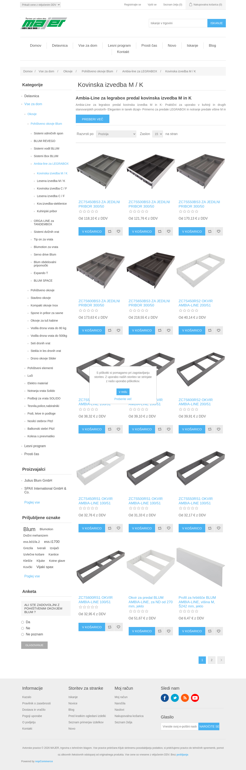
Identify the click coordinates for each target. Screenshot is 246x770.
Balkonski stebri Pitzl (40, 428)
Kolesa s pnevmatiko (41, 436)
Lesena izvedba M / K (51, 181)
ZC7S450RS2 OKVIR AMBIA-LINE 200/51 (196, 303)
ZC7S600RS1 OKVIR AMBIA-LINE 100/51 (96, 600)
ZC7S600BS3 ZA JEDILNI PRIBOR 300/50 (99, 303)
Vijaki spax (45, 567)
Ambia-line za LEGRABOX (51, 163)
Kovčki (27, 567)
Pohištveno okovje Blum (46, 123)
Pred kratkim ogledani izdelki (87, 716)
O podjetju (29, 722)
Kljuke (41, 560)
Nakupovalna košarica (129, 716)
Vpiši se (152, 4)
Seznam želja (123, 722)
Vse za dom (87, 46)
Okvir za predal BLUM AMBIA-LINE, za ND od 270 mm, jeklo (151, 602)
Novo (172, 46)
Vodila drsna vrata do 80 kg (48, 328)
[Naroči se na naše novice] (180, 726)
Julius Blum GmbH (38, 480)
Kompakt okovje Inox (44, 305)
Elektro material (37, 383)
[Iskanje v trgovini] (178, 23)
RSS (185, 698)
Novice (72, 703)
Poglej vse (32, 502)
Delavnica (60, 46)
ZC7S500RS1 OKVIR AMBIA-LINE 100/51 (146, 501)
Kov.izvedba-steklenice (52, 203)
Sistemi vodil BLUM (46, 148)
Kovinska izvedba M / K (52, 173)
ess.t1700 (52, 542)
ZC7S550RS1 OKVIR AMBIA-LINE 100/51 (196, 501)
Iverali (41, 548)
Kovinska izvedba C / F (52, 188)
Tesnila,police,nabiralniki (43, 406)
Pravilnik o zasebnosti (36, 703)
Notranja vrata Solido (41, 390)
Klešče (27, 560)
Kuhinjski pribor (47, 211)
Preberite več (123, 399)
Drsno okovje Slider (43, 358)
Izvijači (54, 548)
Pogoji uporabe (32, 716)
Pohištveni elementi (40, 368)
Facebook (165, 698)
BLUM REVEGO (44, 141)
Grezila (28, 548)
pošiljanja (182, 754)
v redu (123, 392)
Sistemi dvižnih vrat (46, 231)
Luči (30, 375)
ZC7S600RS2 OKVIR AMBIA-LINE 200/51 (196, 402)
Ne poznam (34, 634)
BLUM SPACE (43, 280)
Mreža (214, 134)
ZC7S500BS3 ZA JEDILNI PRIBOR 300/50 (149, 204)
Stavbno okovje (41, 298)
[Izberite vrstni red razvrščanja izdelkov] (116, 134)
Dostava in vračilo (34, 709)
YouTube (195, 698)
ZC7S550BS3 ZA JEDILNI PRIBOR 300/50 (199, 204)
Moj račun (121, 697)
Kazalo (26, 697)
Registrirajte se (132, 4)
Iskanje (192, 46)
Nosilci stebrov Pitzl (40, 421)
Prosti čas (149, 46)
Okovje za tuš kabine (44, 320)
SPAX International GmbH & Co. (45, 490)
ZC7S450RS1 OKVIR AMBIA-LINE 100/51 (96, 501)
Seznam (222, 134)
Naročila (120, 703)
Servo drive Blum (45, 254)
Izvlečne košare (33, 554)
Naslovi (119, 709)
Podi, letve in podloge (41, 413)
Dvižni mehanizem (35, 535)
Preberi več (92, 119)
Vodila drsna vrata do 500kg (49, 335)
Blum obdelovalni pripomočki (45, 263)
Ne (28, 628)
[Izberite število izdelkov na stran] (157, 134)
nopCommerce (44, 761)
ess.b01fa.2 (31, 541)
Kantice (53, 554)
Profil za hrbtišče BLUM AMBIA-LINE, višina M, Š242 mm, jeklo (197, 602)
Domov (35, 46)
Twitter (175, 698)
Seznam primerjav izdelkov (85, 722)
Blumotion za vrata (46, 247)
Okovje (32, 114)
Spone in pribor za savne (47, 313)
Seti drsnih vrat (40, 343)
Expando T (41, 273)
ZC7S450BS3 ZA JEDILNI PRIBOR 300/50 (99, 204)
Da (28, 622)
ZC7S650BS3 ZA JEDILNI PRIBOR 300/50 (149, 303)
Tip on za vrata (43, 239)
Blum (29, 529)
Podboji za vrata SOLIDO (43, 398)
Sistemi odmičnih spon (48, 133)
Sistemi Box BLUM (46, 156)
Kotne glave (57, 560)
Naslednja (221, 660)
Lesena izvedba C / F (51, 196)
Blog (212, 46)
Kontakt (123, 52)
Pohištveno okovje (43, 290)
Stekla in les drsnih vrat (46, 351)
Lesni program (119, 46)
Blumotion (46, 529)
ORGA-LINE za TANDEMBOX (44, 222)
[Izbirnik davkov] (40, 4)
